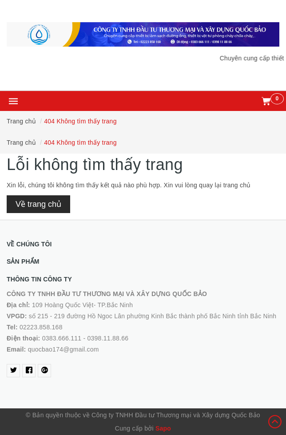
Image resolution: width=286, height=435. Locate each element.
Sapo (163, 428)
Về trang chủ (38, 204)
